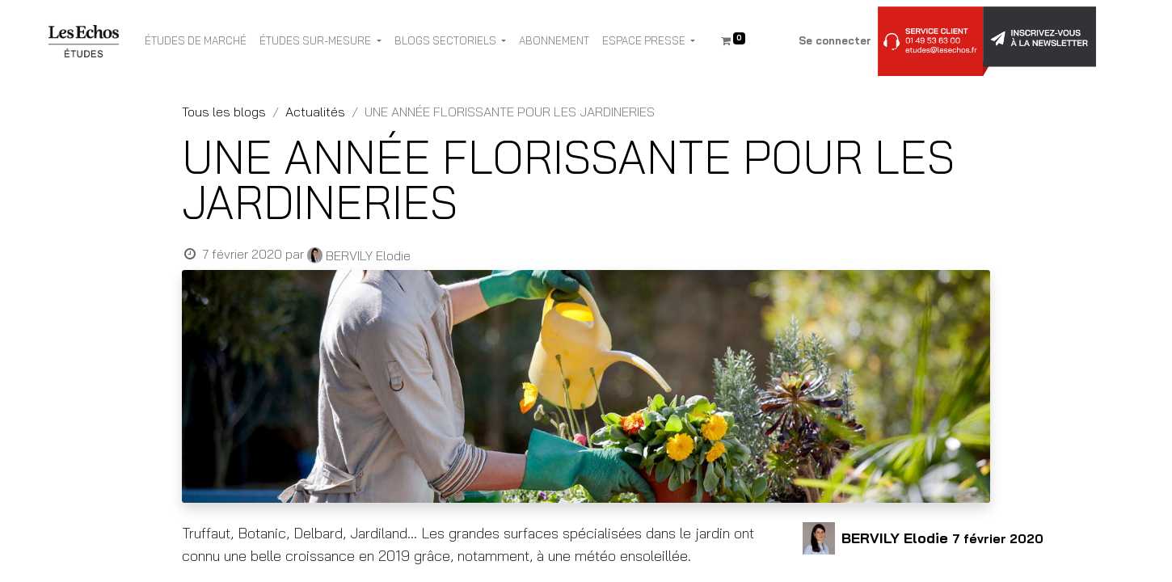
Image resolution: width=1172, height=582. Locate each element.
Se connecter (835, 40)
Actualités (315, 111)
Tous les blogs (224, 111)
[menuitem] (195, 41)
